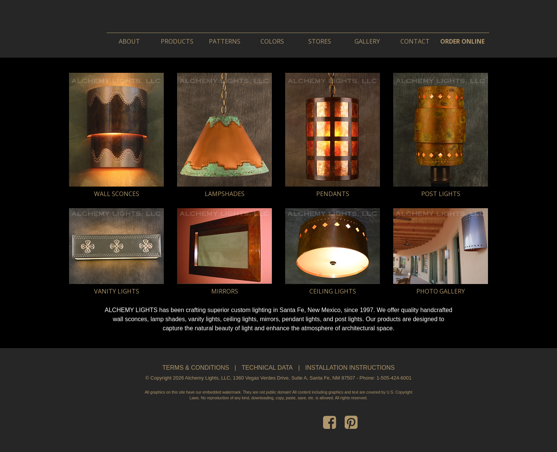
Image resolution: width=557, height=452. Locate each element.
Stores (319, 41)
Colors (272, 41)
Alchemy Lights (175, 22)
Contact (415, 41)
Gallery (367, 41)
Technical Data (267, 367)
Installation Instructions (350, 367)
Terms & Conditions (195, 367)
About (129, 41)
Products (177, 41)
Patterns (224, 41)
